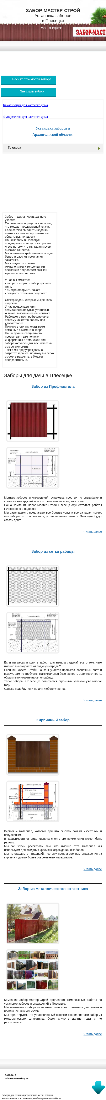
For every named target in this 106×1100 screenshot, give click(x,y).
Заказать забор (32, 91)
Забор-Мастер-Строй (53, 15)
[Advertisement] (53, 61)
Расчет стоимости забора (32, 79)
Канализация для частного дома (25, 105)
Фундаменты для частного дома (25, 116)
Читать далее (93, 531)
